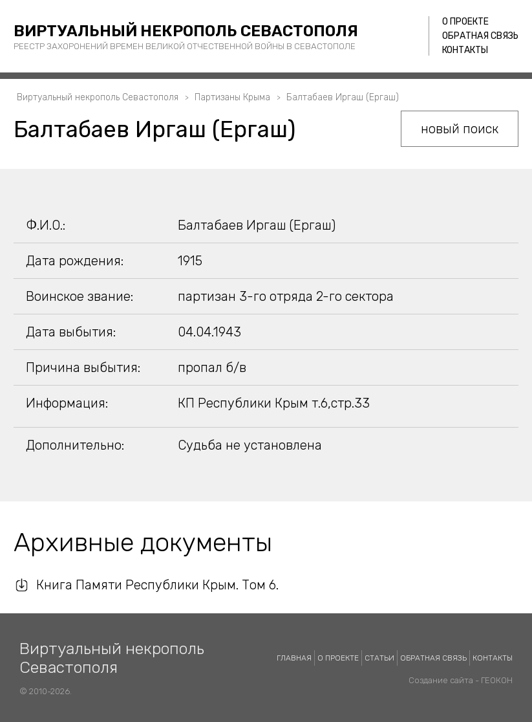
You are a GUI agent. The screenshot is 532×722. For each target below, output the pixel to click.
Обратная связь (480, 35)
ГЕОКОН (497, 680)
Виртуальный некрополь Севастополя (186, 31)
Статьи (379, 657)
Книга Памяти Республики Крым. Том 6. (157, 585)
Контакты (465, 50)
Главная (294, 657)
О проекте (465, 21)
